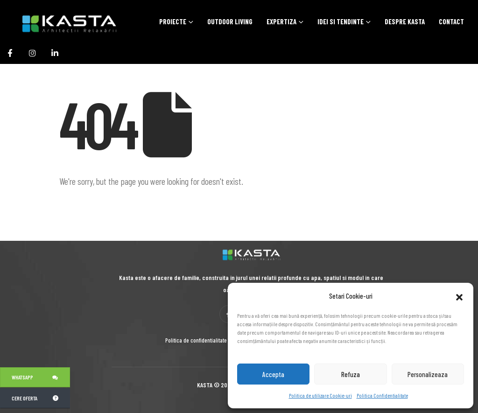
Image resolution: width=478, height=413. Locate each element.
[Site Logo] (58, 23)
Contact (451, 21)
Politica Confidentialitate (382, 395)
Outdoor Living (230, 21)
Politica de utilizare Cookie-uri (320, 395)
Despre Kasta (405, 21)
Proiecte (172, 21)
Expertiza (281, 21)
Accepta (273, 374)
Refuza (350, 374)
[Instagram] (32, 53)
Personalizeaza (428, 374)
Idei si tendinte (340, 21)
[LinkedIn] (54, 53)
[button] (459, 296)
